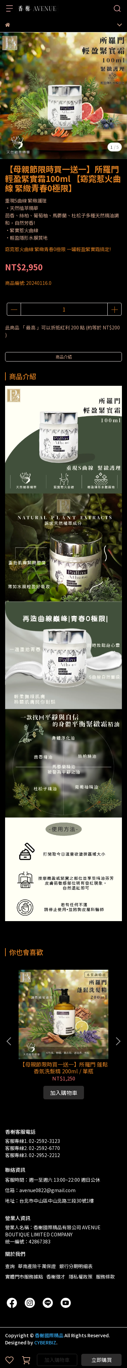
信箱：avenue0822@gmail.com (40, 1190)
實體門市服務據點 (24, 1276)
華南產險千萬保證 (37, 1266)
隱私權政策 (80, 1276)
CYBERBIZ (45, 1342)
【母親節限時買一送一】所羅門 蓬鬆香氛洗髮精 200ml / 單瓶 (64, 1067)
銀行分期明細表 (75, 1266)
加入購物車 (57, 1359)
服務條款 (105, 1276)
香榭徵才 (55, 1276)
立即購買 (101, 1359)
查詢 (10, 1266)
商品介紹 (64, 356)
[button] (118, 1041)
